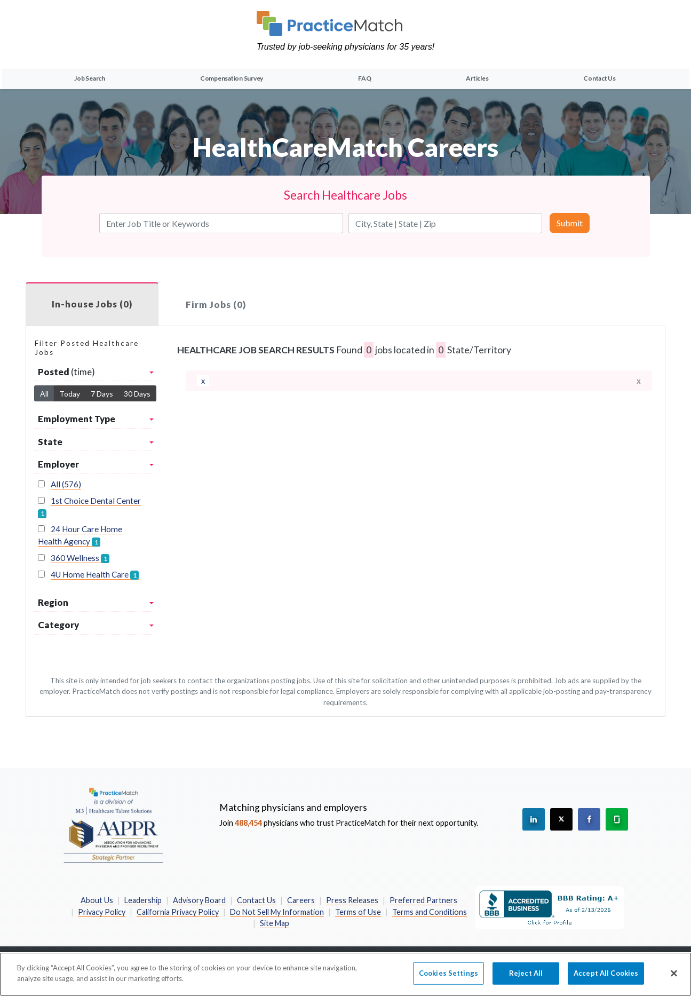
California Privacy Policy (178, 911)
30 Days (137, 393)
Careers (301, 900)
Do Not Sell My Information (277, 911)
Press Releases (352, 900)
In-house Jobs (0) (92, 304)
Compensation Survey (231, 78)
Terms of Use (358, 911)
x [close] (639, 380)
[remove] (203, 381)
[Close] (674, 979)
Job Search (89, 78)
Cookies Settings (448, 978)
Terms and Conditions (429, 911)
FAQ (364, 78)
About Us (97, 900)
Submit (570, 223)
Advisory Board (199, 900)
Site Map (274, 923)
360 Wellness (80, 558)
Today (69, 393)
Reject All (526, 978)
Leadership (143, 900)
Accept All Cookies (606, 978)
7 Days (102, 393)
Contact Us (599, 78)
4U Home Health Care (95, 575)
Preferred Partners (423, 900)
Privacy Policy (101, 911)
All (44, 393)
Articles (477, 78)
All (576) (66, 484)
